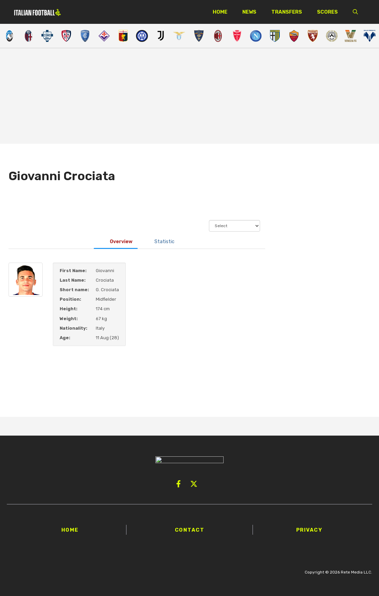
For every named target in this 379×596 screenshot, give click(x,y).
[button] (355, 11)
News (249, 12)
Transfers (286, 12)
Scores (327, 12)
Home (220, 12)
